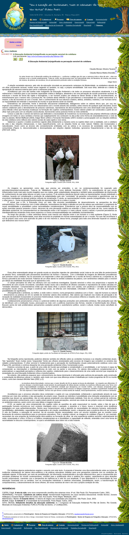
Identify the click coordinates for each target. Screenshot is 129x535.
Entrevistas (79, 22)
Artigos (53, 22)
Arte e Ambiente (65, 22)
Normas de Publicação (38, 22)
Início (33, 19)
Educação (90, 22)
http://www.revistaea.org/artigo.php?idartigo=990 (45, 56)
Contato (88, 19)
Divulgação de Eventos (54, 25)
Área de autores (73, 19)
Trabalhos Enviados (73, 25)
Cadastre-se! (45, 19)
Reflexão (101, 22)
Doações (87, 25)
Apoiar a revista (15, 42)
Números (99, 25)
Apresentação (101, 19)
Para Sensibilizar (36, 25)
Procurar (59, 19)
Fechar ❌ (18, 45)
